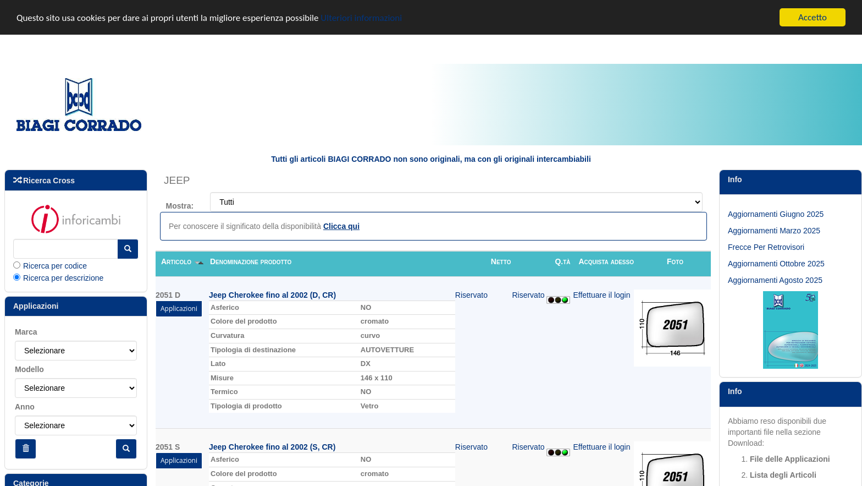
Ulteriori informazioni (361, 17)
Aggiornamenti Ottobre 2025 (776, 263)
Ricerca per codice (55, 264)
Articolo (182, 260)
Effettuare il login (601, 294)
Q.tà (562, 260)
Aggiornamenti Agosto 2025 (775, 279)
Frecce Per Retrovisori (766, 246)
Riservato (471, 294)
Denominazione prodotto (250, 260)
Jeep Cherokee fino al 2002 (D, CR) (272, 294)
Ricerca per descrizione (63, 276)
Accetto (812, 16)
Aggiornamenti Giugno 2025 (776, 213)
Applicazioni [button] (179, 307)
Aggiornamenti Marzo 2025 (774, 230)
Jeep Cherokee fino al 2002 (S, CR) (272, 446)
